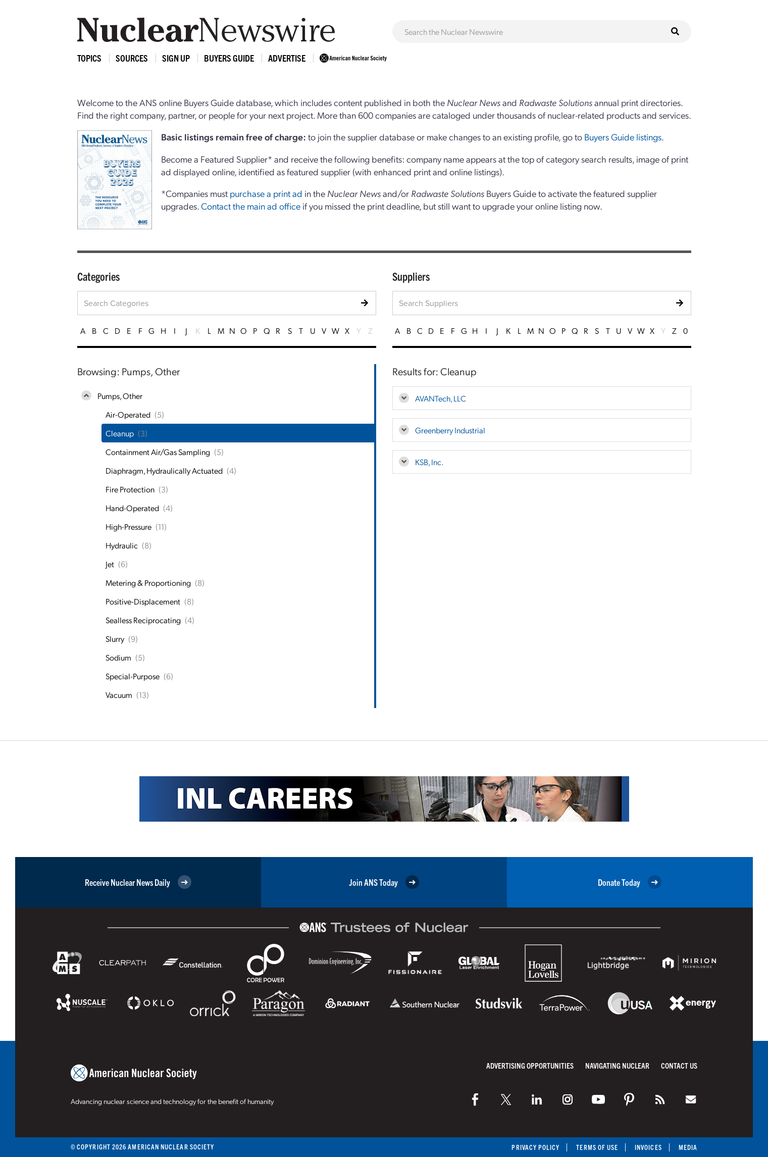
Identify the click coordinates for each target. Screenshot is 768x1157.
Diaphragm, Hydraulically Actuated (164, 470)
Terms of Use (597, 1147)
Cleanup (120, 433)
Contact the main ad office (250, 206)
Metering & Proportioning (148, 582)
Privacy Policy (535, 1147)
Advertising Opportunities (530, 1065)
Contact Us (679, 1065)
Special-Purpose (133, 676)
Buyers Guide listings (622, 136)
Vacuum (119, 694)
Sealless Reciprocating (143, 620)
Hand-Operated (132, 507)
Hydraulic (122, 545)
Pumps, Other (119, 395)
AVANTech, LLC (440, 398)
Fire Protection (130, 489)
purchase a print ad (266, 193)
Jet (110, 564)
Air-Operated (128, 414)
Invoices (648, 1147)
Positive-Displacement (143, 601)
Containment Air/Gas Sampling (158, 451)
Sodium (118, 657)
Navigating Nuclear (617, 1065)
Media (688, 1147)
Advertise (286, 58)
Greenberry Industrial (450, 430)
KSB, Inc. (429, 462)
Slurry (115, 638)
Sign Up (176, 58)
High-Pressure (128, 526)
